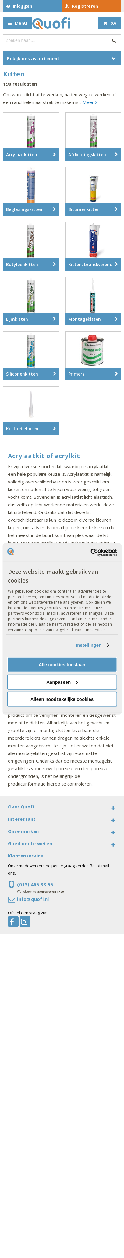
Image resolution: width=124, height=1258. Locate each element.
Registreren (85, 6)
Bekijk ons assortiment (33, 58)
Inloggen (22, 6)
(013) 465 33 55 (35, 884)
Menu (21, 23)
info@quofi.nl (33, 899)
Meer (90, 102)
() (113, 23)
